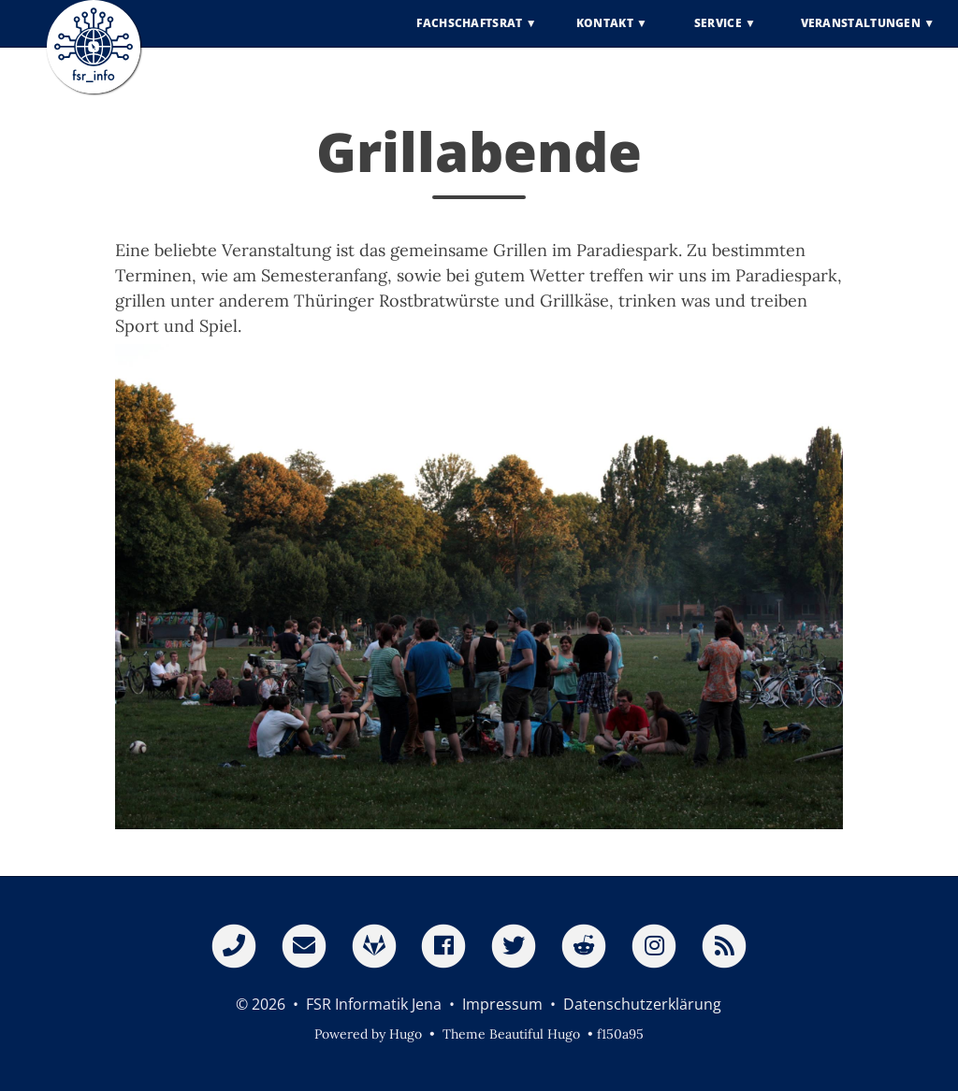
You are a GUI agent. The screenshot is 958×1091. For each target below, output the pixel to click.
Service (718, 37)
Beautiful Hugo (534, 1034)
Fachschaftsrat (469, 37)
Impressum (502, 1004)
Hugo (405, 1034)
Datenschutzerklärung (642, 1004)
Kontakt (604, 37)
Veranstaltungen (861, 37)
